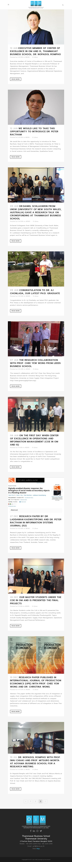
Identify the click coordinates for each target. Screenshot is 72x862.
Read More (16, 79)
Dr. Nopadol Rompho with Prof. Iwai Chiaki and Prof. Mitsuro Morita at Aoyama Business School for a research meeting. (35, 762)
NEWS (27, 57)
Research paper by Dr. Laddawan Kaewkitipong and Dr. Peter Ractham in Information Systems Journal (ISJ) (35, 521)
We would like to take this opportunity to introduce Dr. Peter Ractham (34, 131)
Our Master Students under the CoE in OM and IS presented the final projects (35, 600)
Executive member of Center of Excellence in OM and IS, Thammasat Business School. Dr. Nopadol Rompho (35, 51)
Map (38, 848)
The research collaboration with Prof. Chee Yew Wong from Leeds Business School (35, 363)
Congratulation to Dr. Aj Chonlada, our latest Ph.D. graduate (35, 291)
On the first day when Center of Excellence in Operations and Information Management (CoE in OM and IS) (34, 440)
